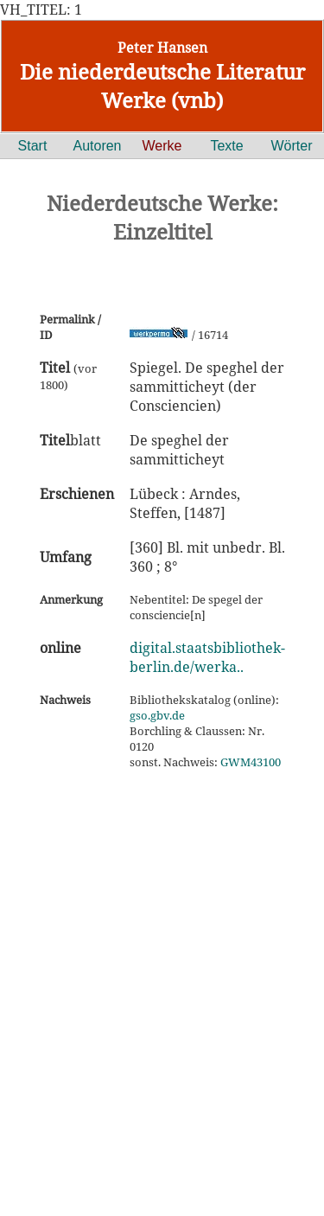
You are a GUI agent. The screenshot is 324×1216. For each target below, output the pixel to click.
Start (33, 145)
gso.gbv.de (157, 715)
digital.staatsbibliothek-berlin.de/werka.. (207, 657)
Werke (162, 145)
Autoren (97, 145)
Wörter (292, 145)
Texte (226, 145)
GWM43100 (250, 762)
